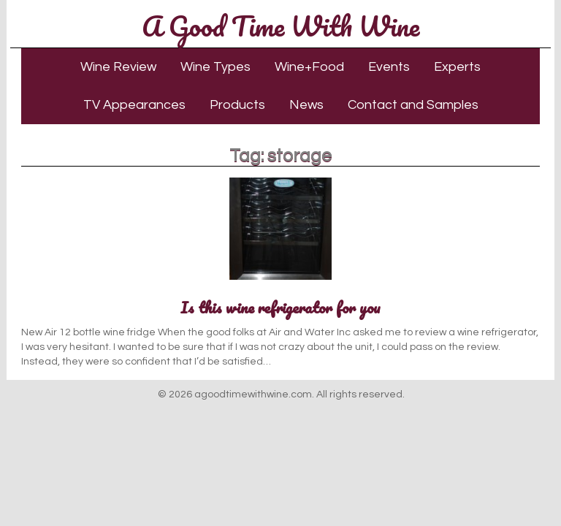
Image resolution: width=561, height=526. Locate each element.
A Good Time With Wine (280, 25)
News (306, 105)
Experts (457, 67)
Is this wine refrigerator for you (280, 307)
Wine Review (118, 67)
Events (389, 67)
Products (237, 105)
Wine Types (215, 67)
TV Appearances (134, 105)
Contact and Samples (413, 105)
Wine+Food (309, 67)
